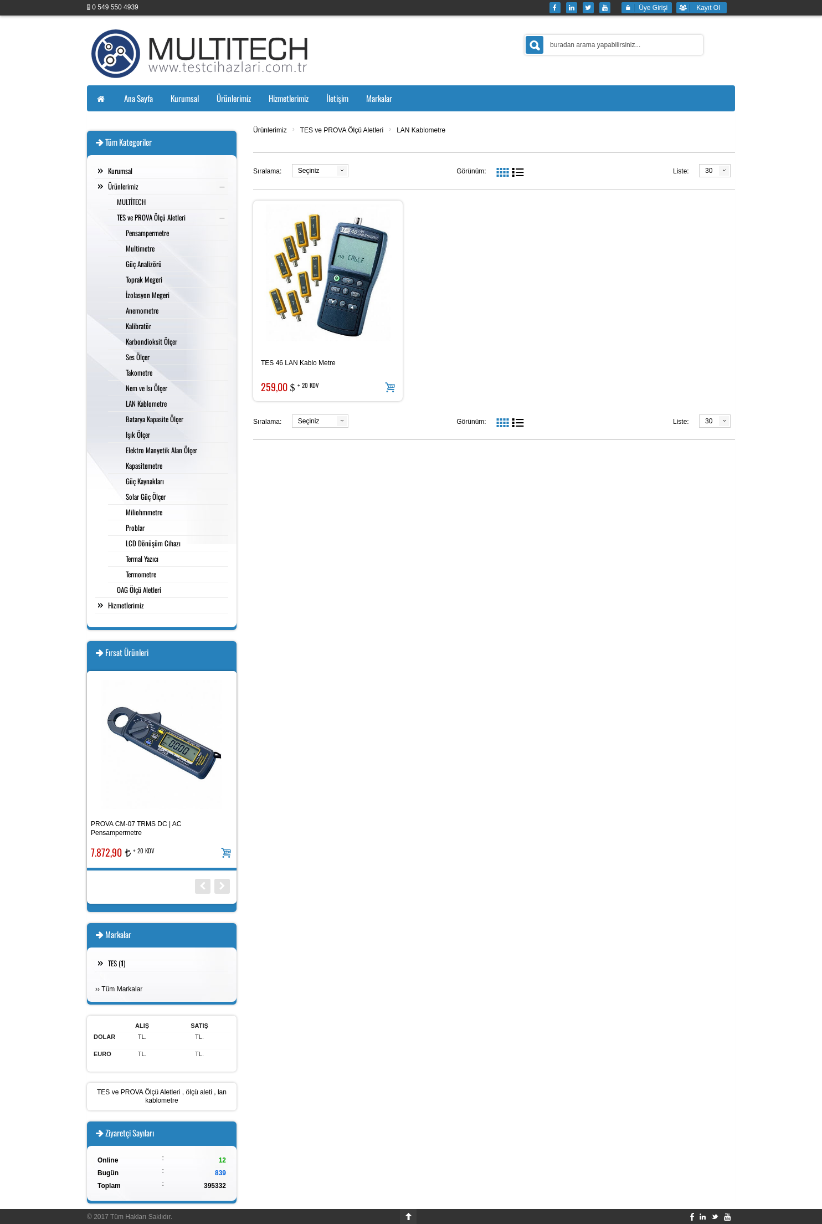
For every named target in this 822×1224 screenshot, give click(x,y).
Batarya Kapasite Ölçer (154, 418)
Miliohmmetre (144, 512)
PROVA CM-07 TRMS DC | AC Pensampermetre (136, 828)
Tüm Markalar (121, 989)
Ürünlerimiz (270, 130)
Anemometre (142, 310)
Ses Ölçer (138, 356)
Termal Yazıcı (142, 558)
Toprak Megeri (144, 279)
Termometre (141, 574)
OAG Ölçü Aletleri (139, 589)
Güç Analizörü (144, 263)
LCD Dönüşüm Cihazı (153, 543)
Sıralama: (267, 171)
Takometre (139, 372)
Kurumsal (120, 170)
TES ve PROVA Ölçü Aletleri (342, 130)
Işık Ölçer (138, 434)
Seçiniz (309, 171)
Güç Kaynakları (145, 480)
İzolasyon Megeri (147, 294)
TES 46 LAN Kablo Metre (298, 363)
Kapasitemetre (144, 465)
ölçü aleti (199, 1092)
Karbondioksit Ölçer (151, 341)
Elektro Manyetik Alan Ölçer (161, 449)
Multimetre (140, 248)
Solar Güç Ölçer (146, 496)
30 (708, 171)
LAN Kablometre (421, 130)
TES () (116, 963)
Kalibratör (138, 325)
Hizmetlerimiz (126, 605)
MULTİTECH (131, 201)
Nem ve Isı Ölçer (146, 387)
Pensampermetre (147, 232)
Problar (135, 527)
